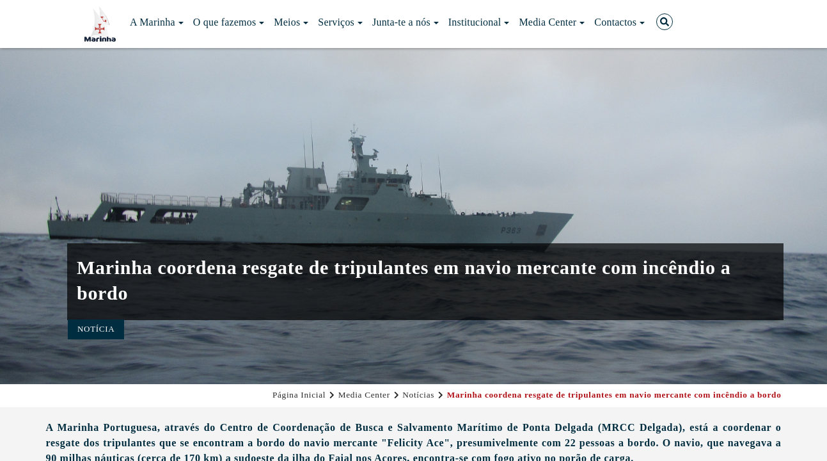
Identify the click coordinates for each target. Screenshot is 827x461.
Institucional (479, 22)
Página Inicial (299, 395)
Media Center (552, 22)
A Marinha (157, 22)
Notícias (418, 395)
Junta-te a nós (405, 22)
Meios (291, 22)
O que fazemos (229, 22)
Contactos (619, 22)
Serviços (340, 22)
